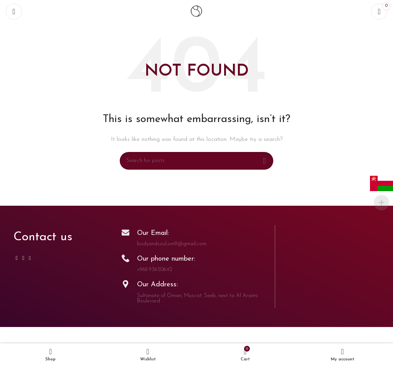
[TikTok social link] (29, 258)
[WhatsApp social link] (23, 258)
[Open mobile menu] (14, 11)
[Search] (196, 161)
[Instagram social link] (16, 258)
